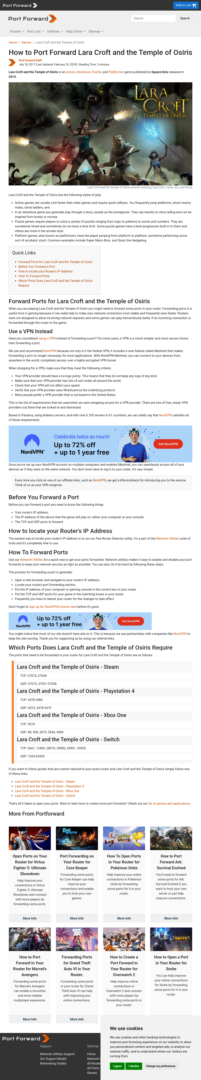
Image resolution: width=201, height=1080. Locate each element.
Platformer (116, 72)
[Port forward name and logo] (19, 5)
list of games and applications (169, 803)
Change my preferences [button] (160, 1066)
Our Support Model (53, 1059)
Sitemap (93, 1046)
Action (70, 72)
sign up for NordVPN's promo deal (52, 607)
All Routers (94, 1063)
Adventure (83, 72)
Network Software (99, 1059)
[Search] (153, 18)
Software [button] (53, 31)
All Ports (93, 1068)
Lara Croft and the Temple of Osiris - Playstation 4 (49, 786)
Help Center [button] (74, 31)
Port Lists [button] (34, 31)
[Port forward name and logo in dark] (33, 18)
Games (26, 42)
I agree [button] (117, 1066)
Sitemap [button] (95, 31)
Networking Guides (53, 1063)
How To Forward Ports (34, 276)
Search (185, 18)
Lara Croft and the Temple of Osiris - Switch (45, 796)
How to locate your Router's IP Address (45, 271)
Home (13, 42)
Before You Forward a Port (36, 267)
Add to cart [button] (186, 5)
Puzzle (96, 72)
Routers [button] (16, 31)
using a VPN (47, 338)
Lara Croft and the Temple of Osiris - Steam (45, 781)
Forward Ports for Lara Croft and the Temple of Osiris (55, 262)
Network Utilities (167, 538)
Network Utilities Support (57, 1054)
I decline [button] (134, 1066)
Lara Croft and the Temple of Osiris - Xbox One (47, 791)
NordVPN (49, 351)
